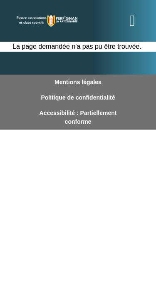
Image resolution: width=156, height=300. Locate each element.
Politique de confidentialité (78, 97)
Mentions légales (78, 82)
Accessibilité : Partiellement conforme (78, 117)
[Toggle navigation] (132, 21)
